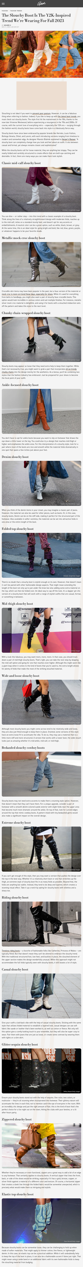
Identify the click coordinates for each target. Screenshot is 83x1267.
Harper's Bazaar (68, 139)
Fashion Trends (16, 11)
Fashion (5, 11)
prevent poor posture (41, 113)
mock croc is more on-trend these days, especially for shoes (27, 294)
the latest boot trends (67, 116)
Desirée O (7, 25)
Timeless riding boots (11, 950)
